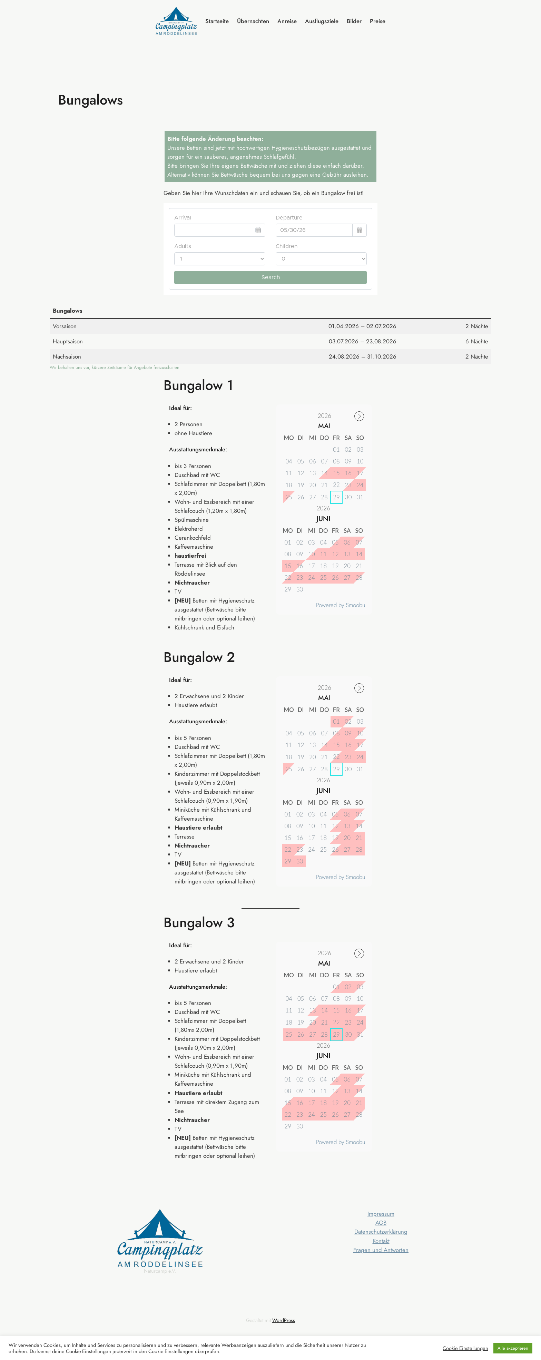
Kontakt (381, 1241)
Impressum (380, 1214)
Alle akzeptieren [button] (513, 1348)
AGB (380, 1223)
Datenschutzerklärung (380, 1231)
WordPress (283, 1320)
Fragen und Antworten (381, 1250)
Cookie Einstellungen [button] (465, 1348)
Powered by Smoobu (340, 605)
